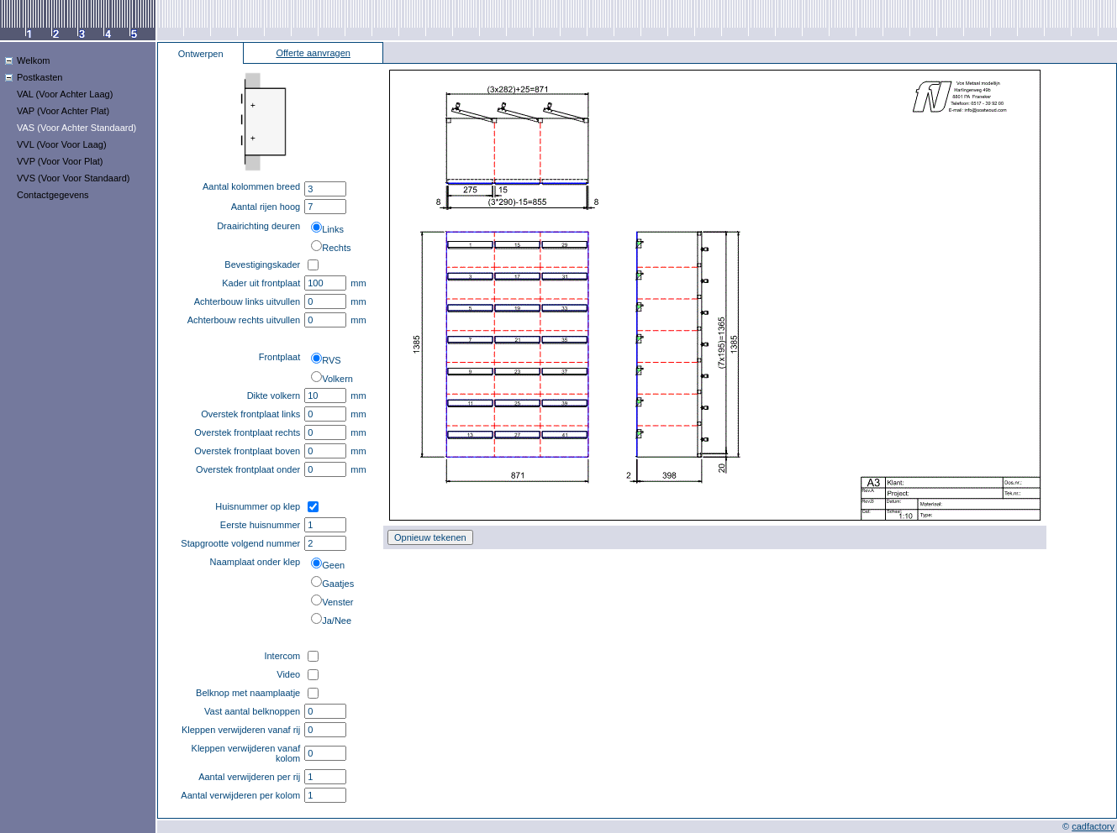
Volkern (337, 379)
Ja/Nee (336, 621)
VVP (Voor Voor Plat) (60, 161)
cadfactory (1093, 826)
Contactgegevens (53, 195)
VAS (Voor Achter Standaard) (76, 128)
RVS (331, 360)
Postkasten (39, 77)
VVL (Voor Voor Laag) (62, 144)
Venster (337, 602)
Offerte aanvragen (313, 53)
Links (333, 229)
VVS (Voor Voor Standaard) (73, 178)
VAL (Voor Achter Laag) (65, 94)
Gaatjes (338, 584)
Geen (333, 565)
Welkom (33, 60)
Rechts (336, 248)
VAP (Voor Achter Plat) (63, 111)
